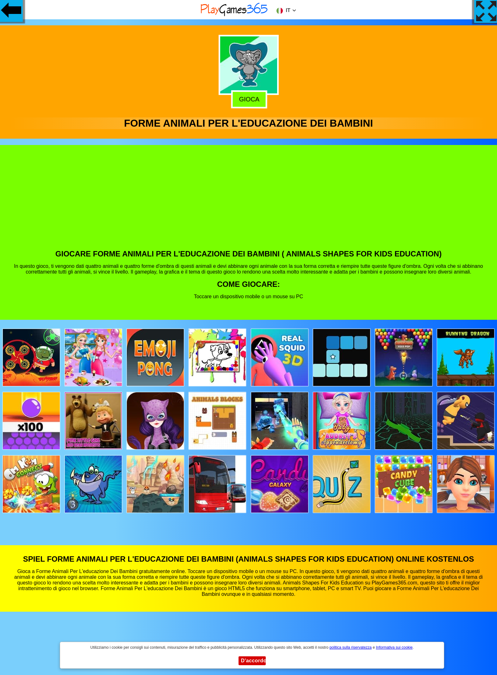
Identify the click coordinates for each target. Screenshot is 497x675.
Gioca (248, 98)
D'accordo (253, 660)
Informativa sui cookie (394, 647)
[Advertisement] (248, 202)
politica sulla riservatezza (350, 647)
